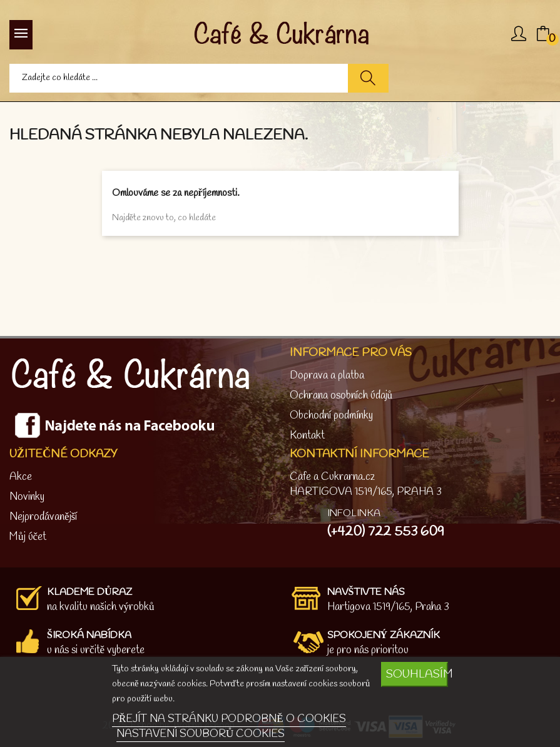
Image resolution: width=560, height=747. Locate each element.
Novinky (26, 497)
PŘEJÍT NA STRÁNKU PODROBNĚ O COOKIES (229, 719)
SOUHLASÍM (417, 674)
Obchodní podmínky (331, 416)
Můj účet (27, 537)
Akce (20, 477)
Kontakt (307, 436)
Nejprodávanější (43, 517)
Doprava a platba (327, 375)
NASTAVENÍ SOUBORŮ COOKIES (200, 734)
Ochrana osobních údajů (341, 396)
